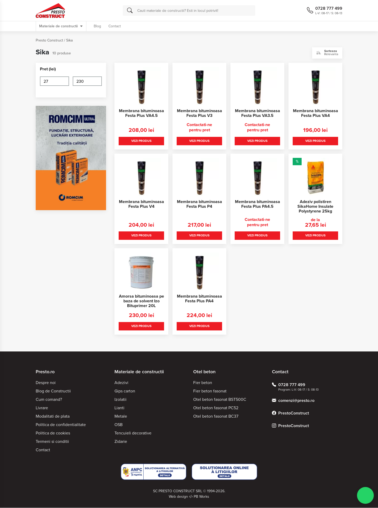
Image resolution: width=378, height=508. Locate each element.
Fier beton (202, 383)
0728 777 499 (288, 385)
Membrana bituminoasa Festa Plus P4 (199, 204)
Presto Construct (49, 40)
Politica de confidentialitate (61, 425)
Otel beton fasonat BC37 (215, 416)
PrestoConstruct (290, 413)
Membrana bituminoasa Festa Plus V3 (199, 113)
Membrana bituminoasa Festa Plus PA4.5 (257, 204)
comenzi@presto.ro (293, 401)
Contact (114, 26)
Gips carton (124, 391)
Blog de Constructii (53, 391)
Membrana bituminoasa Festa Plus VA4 (315, 113)
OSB (118, 425)
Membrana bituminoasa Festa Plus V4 (141, 204)
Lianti (119, 408)
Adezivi (121, 383)
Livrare (42, 408)
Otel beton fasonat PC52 (215, 408)
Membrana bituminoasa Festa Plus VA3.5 (257, 113)
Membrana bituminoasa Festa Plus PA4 (199, 299)
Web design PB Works (189, 497)
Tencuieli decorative (132, 433)
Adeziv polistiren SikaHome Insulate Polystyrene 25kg (315, 206)
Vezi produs (141, 140)
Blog (97, 26)
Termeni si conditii (52, 442)
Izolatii (120, 400)
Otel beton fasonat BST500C (219, 400)
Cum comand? (49, 400)
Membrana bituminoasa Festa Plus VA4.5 (141, 113)
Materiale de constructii (61, 26)
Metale (120, 416)
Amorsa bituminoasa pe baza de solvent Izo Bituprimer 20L (141, 301)
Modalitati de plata (53, 416)
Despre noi (46, 383)
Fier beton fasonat (210, 391)
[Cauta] (130, 10)
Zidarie (120, 442)
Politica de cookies (53, 433)
